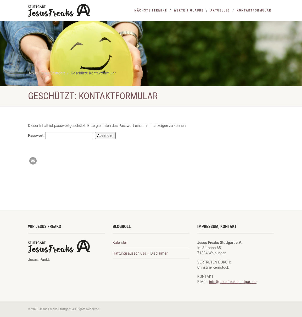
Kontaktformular (254, 10)
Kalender (120, 242)
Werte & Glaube (189, 10)
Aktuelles (220, 10)
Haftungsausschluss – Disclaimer (140, 253)
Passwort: (61, 135)
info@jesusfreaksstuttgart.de (232, 282)
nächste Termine (151, 10)
